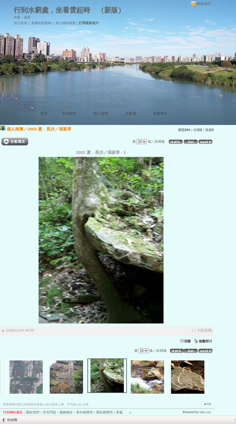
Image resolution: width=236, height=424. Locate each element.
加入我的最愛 (66, 23)
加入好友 (20, 23)
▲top (207, 404)
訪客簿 (130, 113)
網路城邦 (204, 4)
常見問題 (49, 412)
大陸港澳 (204, 330)
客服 (119, 412)
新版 (111, 10)
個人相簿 (101, 113)
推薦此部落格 (41, 23)
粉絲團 (12, 420)
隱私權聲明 (104, 412)
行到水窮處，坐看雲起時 (52, 10)
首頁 (43, 113)
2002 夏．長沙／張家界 (49, 129)
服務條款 (66, 412)
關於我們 (32, 412)
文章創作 (69, 113)
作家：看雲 (22, 17)
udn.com (205, 412)
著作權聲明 (84, 412)
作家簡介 (160, 113)
